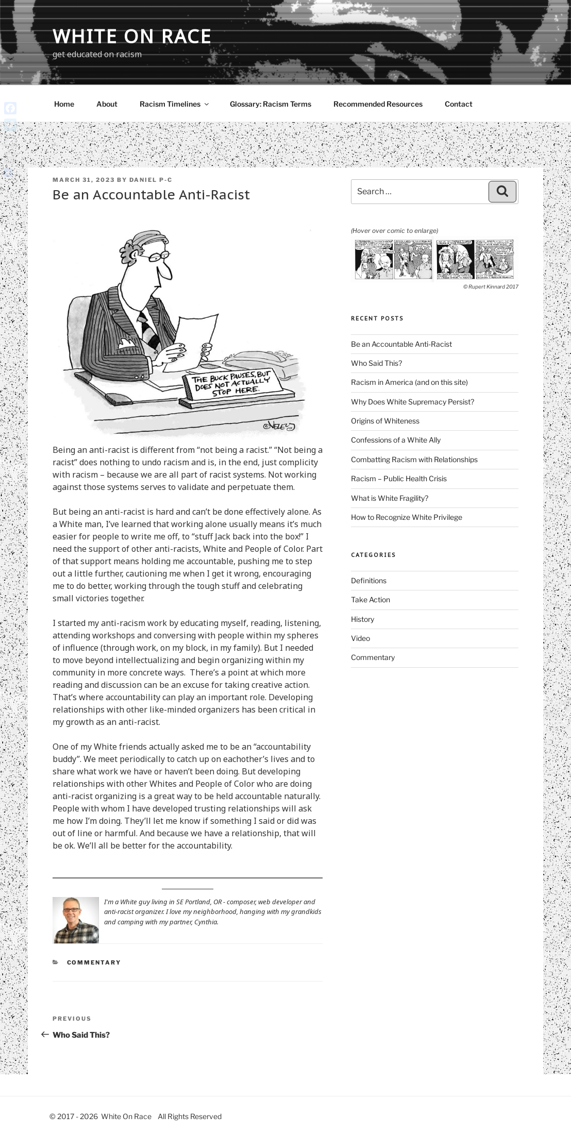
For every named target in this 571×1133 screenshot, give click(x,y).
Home (64, 103)
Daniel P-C (151, 179)
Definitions (369, 580)
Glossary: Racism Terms (270, 103)
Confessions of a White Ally (396, 439)
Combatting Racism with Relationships (414, 459)
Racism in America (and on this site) (409, 382)
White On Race (132, 36)
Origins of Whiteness (385, 420)
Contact (459, 103)
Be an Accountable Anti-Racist (401, 344)
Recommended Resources (378, 103)
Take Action (370, 599)
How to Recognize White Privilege (406, 517)
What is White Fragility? (389, 498)
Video (360, 638)
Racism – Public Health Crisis (399, 478)
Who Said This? (376, 363)
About (106, 103)
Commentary (94, 962)
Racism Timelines (175, 103)
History (362, 619)
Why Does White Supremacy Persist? (412, 401)
